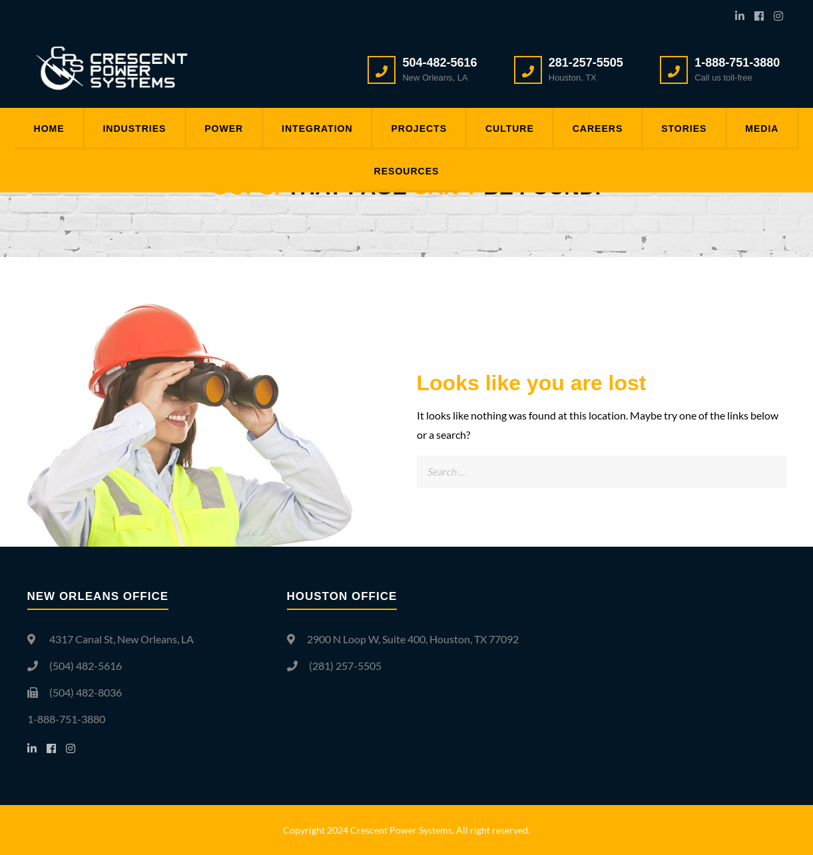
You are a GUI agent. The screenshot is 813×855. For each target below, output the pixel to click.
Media (769, 129)
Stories (689, 129)
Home (40, 129)
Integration (315, 129)
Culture (511, 129)
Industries (128, 129)
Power (219, 129)
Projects (418, 129)
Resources (406, 172)
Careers (602, 129)
